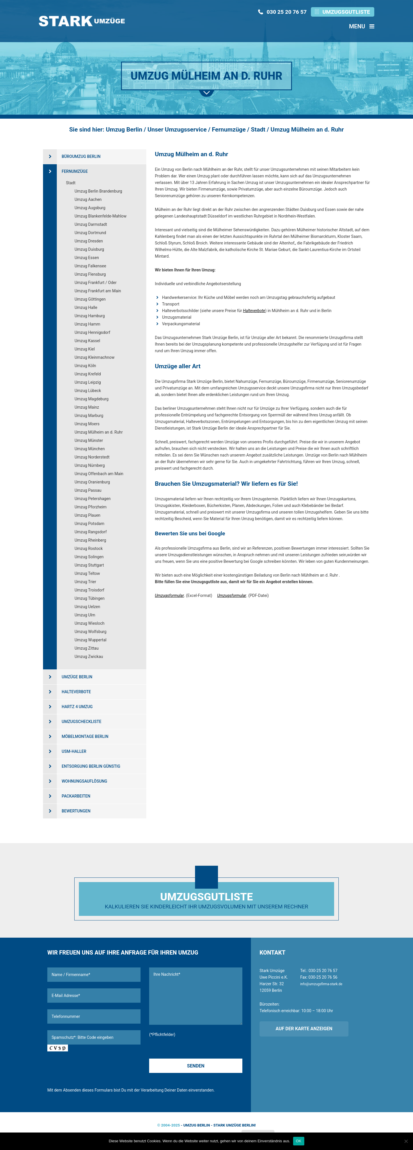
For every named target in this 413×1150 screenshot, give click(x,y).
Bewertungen (76, 811)
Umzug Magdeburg (91, 399)
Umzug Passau (88, 490)
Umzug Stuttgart (89, 565)
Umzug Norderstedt (92, 457)
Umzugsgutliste (346, 12)
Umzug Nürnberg (90, 465)
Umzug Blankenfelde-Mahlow (100, 216)
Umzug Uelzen (87, 606)
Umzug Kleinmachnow (94, 357)
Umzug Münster (89, 440)
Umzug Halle (86, 307)
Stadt (70, 183)
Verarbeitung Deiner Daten (164, 1090)
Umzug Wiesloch (89, 623)
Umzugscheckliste (81, 721)
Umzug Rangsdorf (91, 532)
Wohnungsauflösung (84, 781)
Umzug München (90, 448)
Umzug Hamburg (90, 316)
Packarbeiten (76, 796)
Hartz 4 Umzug (77, 706)
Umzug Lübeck (88, 390)
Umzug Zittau (87, 648)
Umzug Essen (87, 257)
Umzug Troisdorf (89, 590)
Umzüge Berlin (77, 677)
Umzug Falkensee (90, 266)
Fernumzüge (75, 171)
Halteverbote (254, 310)
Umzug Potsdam (89, 523)
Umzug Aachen (88, 199)
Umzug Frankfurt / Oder (96, 282)
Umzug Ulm (85, 615)
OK (298, 1141)
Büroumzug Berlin (81, 156)
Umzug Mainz (87, 407)
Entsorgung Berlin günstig (91, 766)
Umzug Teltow (87, 573)
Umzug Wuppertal (90, 640)
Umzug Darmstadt (91, 224)
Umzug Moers (87, 424)
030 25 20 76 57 (287, 12)
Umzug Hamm (87, 324)
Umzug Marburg (89, 415)
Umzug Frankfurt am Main (98, 291)
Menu (361, 26)
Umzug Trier (85, 581)
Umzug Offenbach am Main (99, 473)
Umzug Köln (85, 365)
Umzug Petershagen (93, 498)
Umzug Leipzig (88, 382)
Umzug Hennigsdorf (92, 332)
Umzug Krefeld (88, 374)
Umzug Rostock (89, 548)
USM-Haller (74, 751)
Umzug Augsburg (90, 207)
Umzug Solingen (89, 557)
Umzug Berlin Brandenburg (98, 191)
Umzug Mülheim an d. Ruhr (99, 432)
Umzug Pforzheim (91, 507)
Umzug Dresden (89, 241)
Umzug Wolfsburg (90, 631)
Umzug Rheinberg (90, 540)
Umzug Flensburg (90, 274)
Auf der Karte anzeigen (304, 1028)
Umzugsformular (169, 595)
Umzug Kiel (85, 349)
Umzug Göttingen (90, 299)
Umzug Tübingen (90, 598)
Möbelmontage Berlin (85, 736)
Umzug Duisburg (89, 249)
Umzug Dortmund (90, 232)
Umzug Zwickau (89, 656)
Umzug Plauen (87, 515)
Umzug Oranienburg (92, 482)
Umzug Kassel (87, 340)
